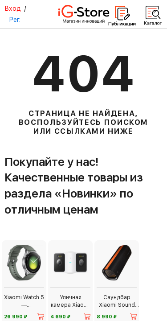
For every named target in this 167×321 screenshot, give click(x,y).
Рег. (14, 19)
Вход (12, 8)
